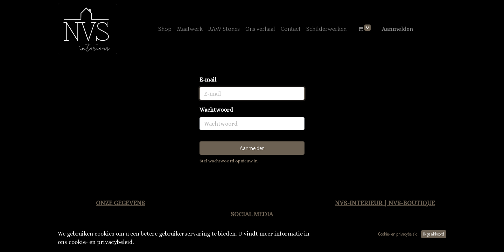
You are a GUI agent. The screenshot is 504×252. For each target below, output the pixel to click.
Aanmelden (397, 29)
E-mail (208, 79)
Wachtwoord (216, 109)
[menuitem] (164, 29)
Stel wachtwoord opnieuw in (229, 160)
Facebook (270, 238)
